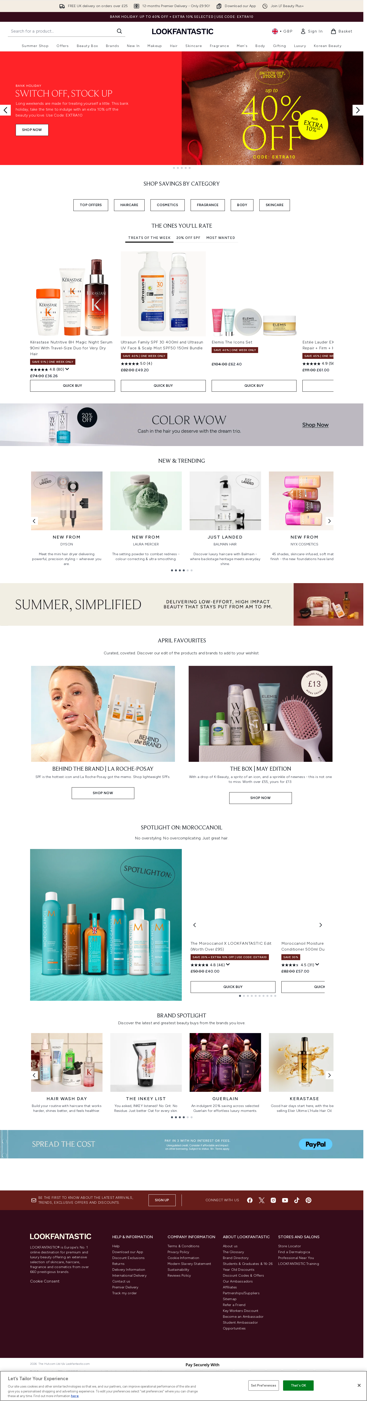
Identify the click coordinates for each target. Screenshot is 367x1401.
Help (116, 1327)
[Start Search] (119, 31)
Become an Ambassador (243, 1398)
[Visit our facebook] (250, 1281)
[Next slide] (358, 110)
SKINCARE (275, 205)
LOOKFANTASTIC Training (298, 1345)
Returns (118, 1345)
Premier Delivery (125, 1368)
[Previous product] (194, 1026)
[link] (311, 31)
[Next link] (329, 525)
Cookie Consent (45, 1362)
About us (230, 1327)
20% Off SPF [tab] (188, 238)
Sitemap (230, 1380)
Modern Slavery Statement (189, 1345)
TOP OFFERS (91, 205)
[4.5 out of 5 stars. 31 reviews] (297, 1066)
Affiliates (230, 1368)
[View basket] (342, 31)
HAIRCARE (129, 205)
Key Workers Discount (241, 1392)
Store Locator (289, 1327)
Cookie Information (183, 1339)
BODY (242, 205)
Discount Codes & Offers (243, 1357)
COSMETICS (167, 205)
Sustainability (178, 1351)
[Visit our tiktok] (297, 1281)
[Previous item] (34, 323)
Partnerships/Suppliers (241, 1374)
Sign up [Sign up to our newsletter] (162, 1281)
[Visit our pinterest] (308, 1281)
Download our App (127, 1333)
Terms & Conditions (184, 1327)
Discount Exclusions (128, 1339)
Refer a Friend (234, 1386)
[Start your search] (66, 31)
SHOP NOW (32, 130)
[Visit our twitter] (261, 1281)
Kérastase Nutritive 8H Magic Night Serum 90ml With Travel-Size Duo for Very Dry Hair (71, 348)
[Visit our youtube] (285, 1281)
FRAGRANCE (208, 205)
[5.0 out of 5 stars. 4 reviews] (136, 364)
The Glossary (233, 1333)
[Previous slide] (5, 110)
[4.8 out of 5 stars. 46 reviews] (208, 1066)
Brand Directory (236, 1339)
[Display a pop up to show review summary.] (67, 369)
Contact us (121, 1363)
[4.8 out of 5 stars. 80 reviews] (47, 370)
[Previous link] (34, 525)
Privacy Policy (178, 1333)
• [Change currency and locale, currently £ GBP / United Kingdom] (282, 31)
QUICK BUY (72, 386)
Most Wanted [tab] (220, 238)
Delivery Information (128, 1351)
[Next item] (329, 323)
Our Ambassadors (238, 1363)
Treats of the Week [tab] (149, 238)
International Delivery (129, 1357)
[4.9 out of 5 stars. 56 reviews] (319, 364)
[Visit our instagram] (273, 1281)
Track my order (124, 1374)
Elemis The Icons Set (232, 342)
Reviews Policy (179, 1357)
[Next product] (321, 1026)
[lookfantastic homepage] (182, 31)
